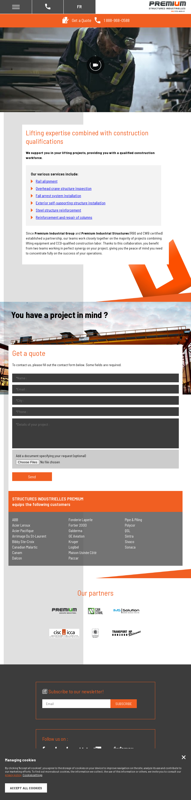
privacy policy (13, 775)
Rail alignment (46, 181)
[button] (65, 20)
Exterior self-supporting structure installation (70, 202)
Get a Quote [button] (81, 20)
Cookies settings (32, 775)
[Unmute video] (95, 65)
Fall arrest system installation (58, 195)
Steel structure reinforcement (58, 210)
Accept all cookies (26, 788)
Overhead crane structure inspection (64, 188)
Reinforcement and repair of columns (64, 217)
